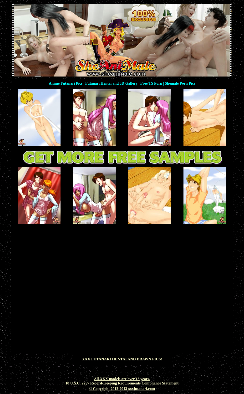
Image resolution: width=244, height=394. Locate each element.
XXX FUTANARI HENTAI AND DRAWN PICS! (122, 359)
